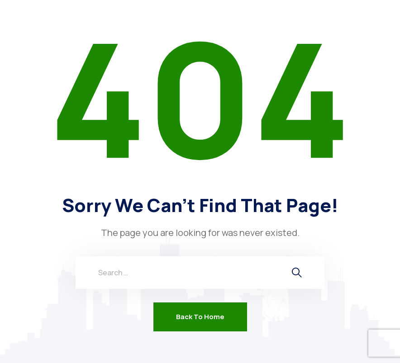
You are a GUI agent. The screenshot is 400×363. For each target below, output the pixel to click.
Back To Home (200, 316)
